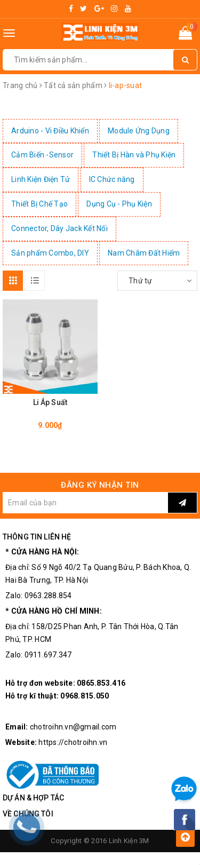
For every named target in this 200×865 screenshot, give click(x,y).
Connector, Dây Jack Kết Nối (59, 228)
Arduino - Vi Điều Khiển (50, 130)
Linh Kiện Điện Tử (40, 179)
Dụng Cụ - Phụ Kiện (119, 204)
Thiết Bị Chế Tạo (39, 204)
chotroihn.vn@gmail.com (73, 727)
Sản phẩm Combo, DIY (50, 253)
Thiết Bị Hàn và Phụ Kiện (133, 154)
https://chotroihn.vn (72, 742)
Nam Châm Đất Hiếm (144, 253)
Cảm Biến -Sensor (42, 154)
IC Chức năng (112, 179)
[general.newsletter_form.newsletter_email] (85, 502)
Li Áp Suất (50, 402)
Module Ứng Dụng (139, 130)
